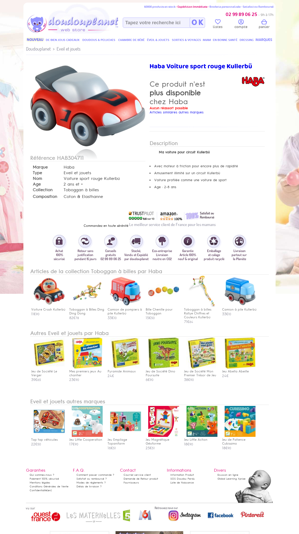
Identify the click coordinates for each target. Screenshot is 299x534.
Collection (42, 190)
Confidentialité (38, 490)
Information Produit (182, 474)
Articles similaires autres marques (177, 112)
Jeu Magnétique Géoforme (162, 439)
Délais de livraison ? (89, 486)
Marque (40, 167)
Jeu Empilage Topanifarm (124, 439)
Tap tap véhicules (48, 437)
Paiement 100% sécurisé (44, 478)
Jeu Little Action (200, 437)
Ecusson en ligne (227, 474)
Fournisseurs (131, 482)
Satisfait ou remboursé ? (91, 478)
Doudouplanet (38, 49)
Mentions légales (40, 482)
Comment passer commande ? (95, 474)
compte (241, 24)
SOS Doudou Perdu (182, 478)
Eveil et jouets (69, 49)
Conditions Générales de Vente (49, 486)
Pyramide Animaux (124, 369)
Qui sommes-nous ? (42, 474)
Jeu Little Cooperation (86, 437)
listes (218, 24)
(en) (49, 490)
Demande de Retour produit (141, 478)
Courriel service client (137, 474)
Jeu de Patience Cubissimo (239, 439)
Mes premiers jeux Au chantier (86, 371)
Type (37, 173)
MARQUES (264, 40)
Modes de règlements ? (91, 482)
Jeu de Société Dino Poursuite (162, 371)
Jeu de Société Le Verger (48, 371)
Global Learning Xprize (231, 478)
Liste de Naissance (182, 482)
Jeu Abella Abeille (239, 369)
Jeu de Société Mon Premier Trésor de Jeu (200, 371)
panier (264, 24)
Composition (45, 196)
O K (197, 22)
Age (37, 184)
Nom (37, 178)
